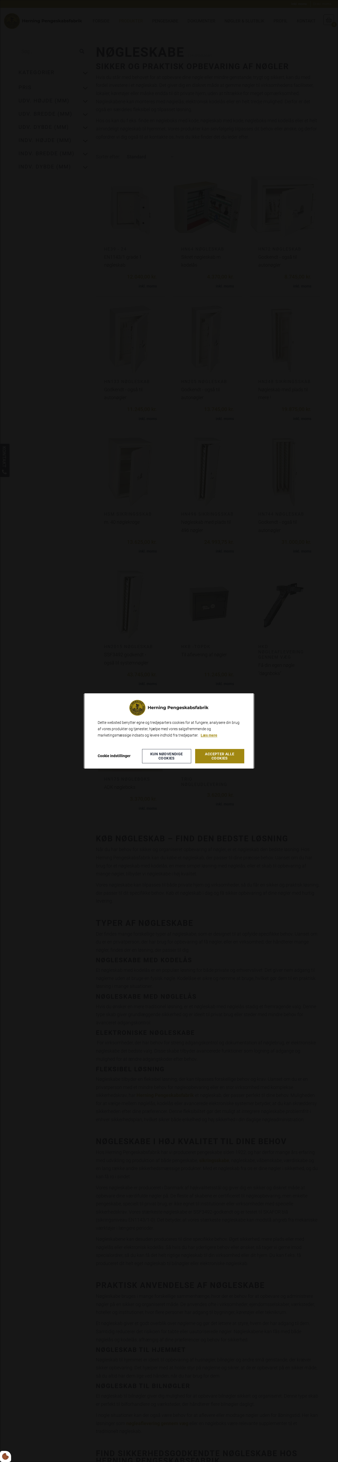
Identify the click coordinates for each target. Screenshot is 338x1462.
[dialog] (168, 730)
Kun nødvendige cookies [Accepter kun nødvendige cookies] (166, 756)
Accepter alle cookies (219, 756)
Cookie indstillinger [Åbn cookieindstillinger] (114, 756)
